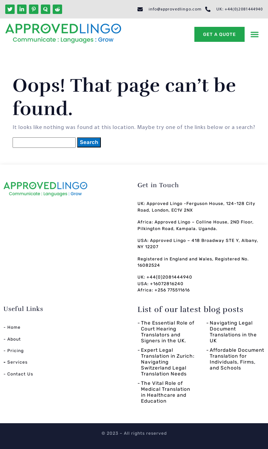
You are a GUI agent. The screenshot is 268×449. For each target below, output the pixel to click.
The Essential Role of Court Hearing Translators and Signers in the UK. (167, 331)
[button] (254, 34)
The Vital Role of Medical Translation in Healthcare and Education (165, 392)
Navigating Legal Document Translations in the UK (233, 331)
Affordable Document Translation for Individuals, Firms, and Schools (237, 359)
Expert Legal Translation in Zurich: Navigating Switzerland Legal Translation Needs (168, 361)
